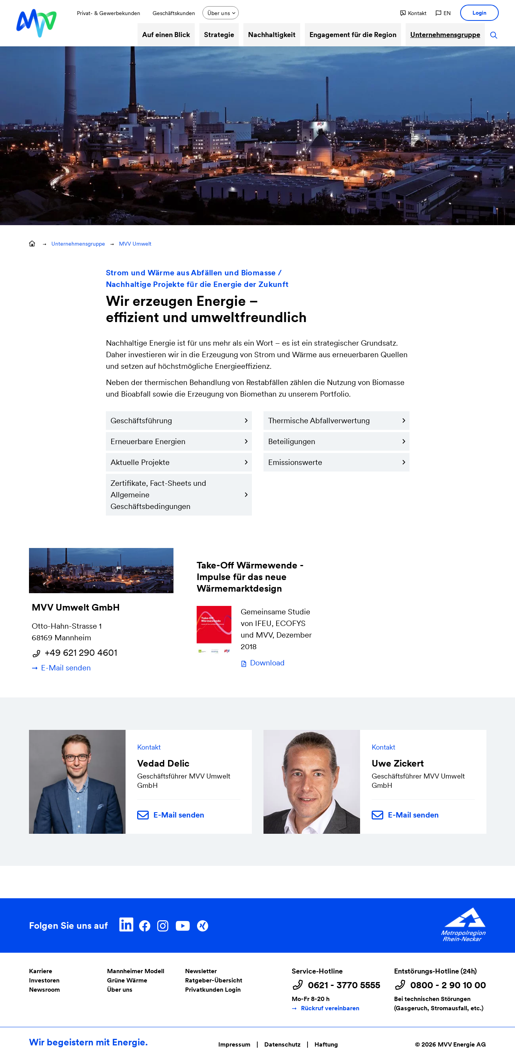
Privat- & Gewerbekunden (108, 13)
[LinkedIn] (126, 924)
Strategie (219, 35)
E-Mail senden (66, 667)
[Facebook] (145, 924)
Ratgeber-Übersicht (213, 980)
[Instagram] (163, 924)
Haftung (326, 1044)
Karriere (40, 971)
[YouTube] (182, 924)
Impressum (234, 1044)
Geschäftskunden (174, 13)
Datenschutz (282, 1044)
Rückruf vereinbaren (330, 1008)
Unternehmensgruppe (445, 35)
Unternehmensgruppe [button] (78, 244)
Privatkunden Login (213, 989)
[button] (413, 13)
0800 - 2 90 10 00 (448, 985)
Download (267, 662)
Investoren (44, 980)
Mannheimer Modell (135, 971)
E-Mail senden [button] (170, 815)
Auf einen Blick (166, 35)
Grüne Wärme (127, 980)
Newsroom (44, 989)
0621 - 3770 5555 (344, 985)
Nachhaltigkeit (272, 35)
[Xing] (202, 924)
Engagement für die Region (352, 35)
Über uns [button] (218, 13)
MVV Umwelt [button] (135, 244)
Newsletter (201, 971)
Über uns (120, 989)
